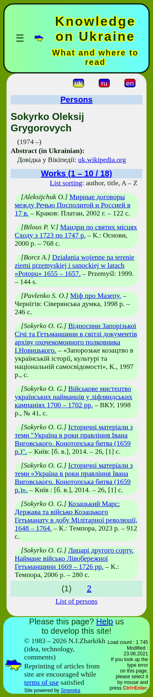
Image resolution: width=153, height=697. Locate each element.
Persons (76, 99)
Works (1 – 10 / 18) (76, 173)
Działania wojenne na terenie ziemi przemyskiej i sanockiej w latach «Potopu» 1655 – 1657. (74, 265)
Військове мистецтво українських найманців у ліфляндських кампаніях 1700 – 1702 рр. (73, 397)
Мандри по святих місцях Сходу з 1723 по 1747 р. (76, 231)
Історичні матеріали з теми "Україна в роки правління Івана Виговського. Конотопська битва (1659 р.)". (74, 439)
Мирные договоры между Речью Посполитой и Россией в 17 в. (73, 205)
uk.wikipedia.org (102, 160)
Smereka (70, 690)
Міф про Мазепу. (95, 296)
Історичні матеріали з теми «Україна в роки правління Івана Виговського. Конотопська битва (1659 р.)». (74, 478)
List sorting (66, 183)
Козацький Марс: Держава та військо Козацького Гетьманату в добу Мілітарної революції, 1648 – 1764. (76, 516)
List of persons (76, 601)
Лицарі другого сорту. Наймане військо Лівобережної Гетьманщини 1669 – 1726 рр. (74, 558)
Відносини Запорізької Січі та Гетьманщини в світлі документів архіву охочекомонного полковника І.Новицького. (76, 338)
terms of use (41, 682)
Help (104, 621)
